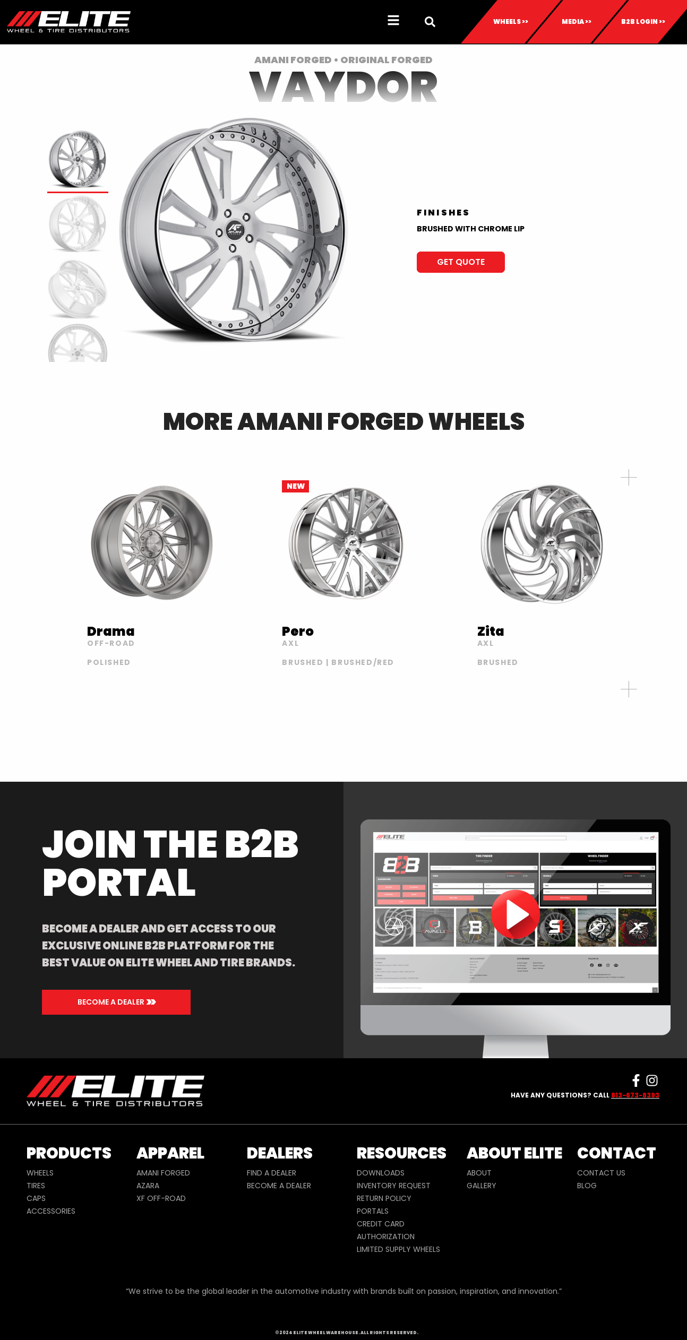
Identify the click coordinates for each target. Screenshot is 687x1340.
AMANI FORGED (163, 1173)
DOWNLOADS (381, 1173)
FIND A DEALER (271, 1173)
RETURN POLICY (384, 1198)
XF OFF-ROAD (161, 1198)
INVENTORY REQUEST (394, 1185)
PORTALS (373, 1211)
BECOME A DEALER (279, 1185)
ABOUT (479, 1173)
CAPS (36, 1198)
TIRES (36, 1185)
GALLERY (481, 1185)
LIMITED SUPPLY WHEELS (398, 1249)
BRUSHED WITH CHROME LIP (471, 228)
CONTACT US (601, 1173)
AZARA (147, 1185)
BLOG (587, 1185)
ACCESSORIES (51, 1211)
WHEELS (40, 1173)
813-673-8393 (635, 1095)
